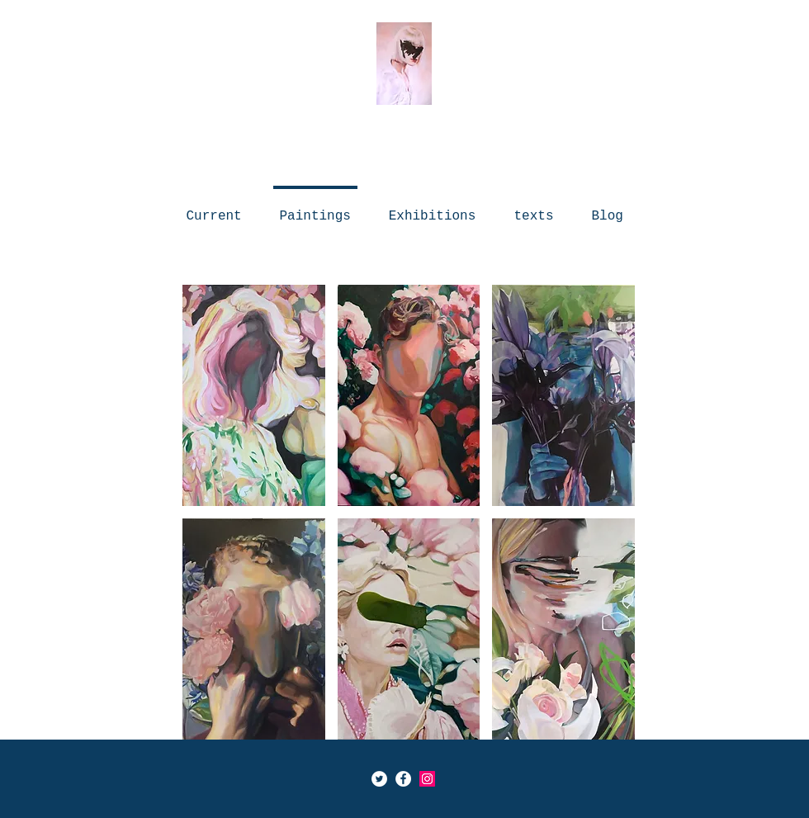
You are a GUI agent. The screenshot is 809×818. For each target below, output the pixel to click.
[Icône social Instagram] (427, 779)
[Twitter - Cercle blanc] (379, 779)
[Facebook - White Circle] (403, 779)
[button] (253, 395)
